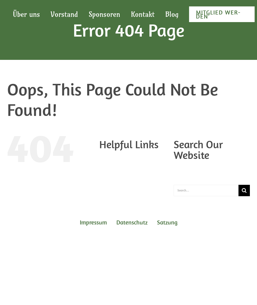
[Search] (244, 190)
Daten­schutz (119, 163)
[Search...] (206, 190)
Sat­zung (115, 174)
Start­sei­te (117, 180)
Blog (112, 157)
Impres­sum (118, 168)
